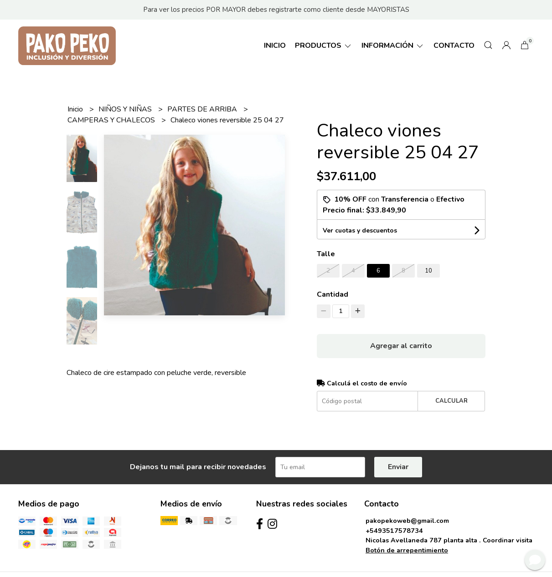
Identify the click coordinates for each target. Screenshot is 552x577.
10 (428, 271)
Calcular (451, 401)
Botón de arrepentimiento (407, 550)
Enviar (398, 467)
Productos (323, 45)
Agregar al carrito (401, 346)
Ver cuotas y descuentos (360, 230)
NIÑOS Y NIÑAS (126, 109)
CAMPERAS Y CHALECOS (112, 120)
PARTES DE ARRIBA (203, 109)
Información (392, 45)
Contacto (454, 45)
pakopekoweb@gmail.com (407, 520)
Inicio (275, 45)
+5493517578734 (394, 530)
